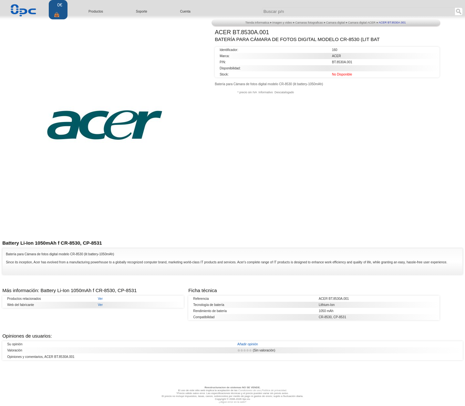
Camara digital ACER (362, 22)
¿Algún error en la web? (232, 402)
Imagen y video (282, 22)
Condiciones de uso (249, 390)
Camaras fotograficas (309, 22)
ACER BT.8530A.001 (392, 22)
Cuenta (185, 11)
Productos (95, 11)
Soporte (141, 11)
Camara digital (335, 22)
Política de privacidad (274, 390)
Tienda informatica (257, 22)
